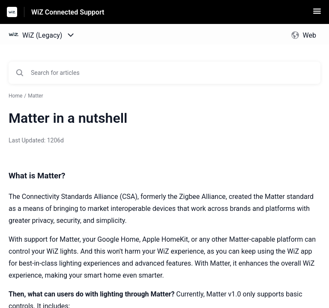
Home (15, 96)
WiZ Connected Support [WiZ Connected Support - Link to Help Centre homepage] (67, 12)
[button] (317, 14)
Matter (35, 96)
